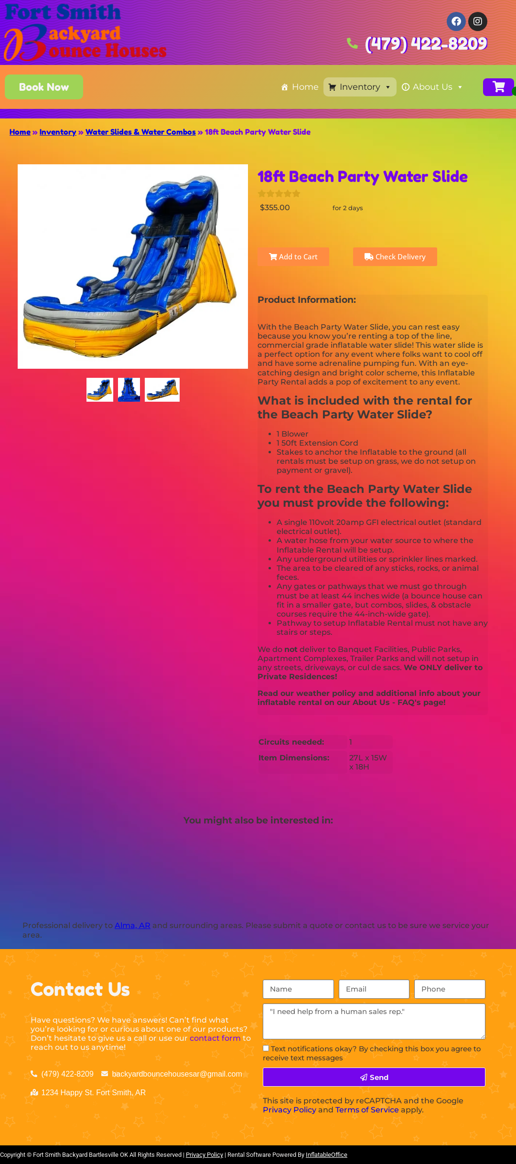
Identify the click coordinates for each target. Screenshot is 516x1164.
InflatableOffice (326, 1154)
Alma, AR (132, 925)
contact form (215, 1038)
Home (305, 87)
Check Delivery (395, 256)
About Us (438, 86)
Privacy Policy (289, 1109)
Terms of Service (367, 1109)
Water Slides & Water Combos (141, 132)
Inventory (366, 86)
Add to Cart (293, 256)
